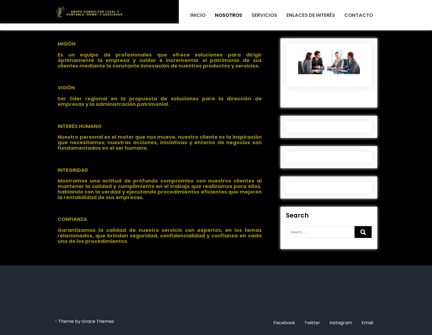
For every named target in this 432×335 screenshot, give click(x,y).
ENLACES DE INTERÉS (311, 15)
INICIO (198, 15)
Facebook (284, 323)
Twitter (312, 323)
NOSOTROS (228, 15)
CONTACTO (358, 15)
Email (367, 323)
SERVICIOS (264, 15)
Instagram (341, 323)
